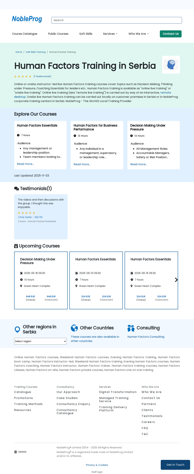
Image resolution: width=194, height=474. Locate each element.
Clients (147, 410)
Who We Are (138, 34)
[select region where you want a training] (40, 341)
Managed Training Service (114, 399)
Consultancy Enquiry (73, 404)
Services (109, 34)
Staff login (97, 471)
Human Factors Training (62, 51)
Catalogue (22, 392)
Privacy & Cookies (97, 465)
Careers (148, 422)
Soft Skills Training (35, 51)
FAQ (145, 428)
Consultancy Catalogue (67, 411)
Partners (149, 404)
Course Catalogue (24, 34)
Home (19, 51)
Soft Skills (85, 34)
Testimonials (152, 416)
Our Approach (68, 392)
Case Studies (67, 398)
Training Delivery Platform (113, 408)
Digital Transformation (118, 392)
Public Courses (58, 34)
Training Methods (28, 404)
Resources (22, 410)
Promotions (23, 398)
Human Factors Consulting (145, 337)
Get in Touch (175, 465)
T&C (145, 434)
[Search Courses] (116, 20)
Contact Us (171, 34)
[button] (175, 280)
